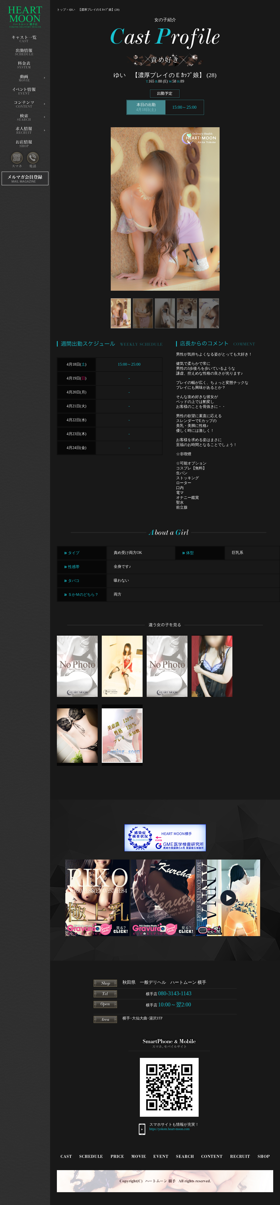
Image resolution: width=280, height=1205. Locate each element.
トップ (61, 9)
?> (140, 596)
